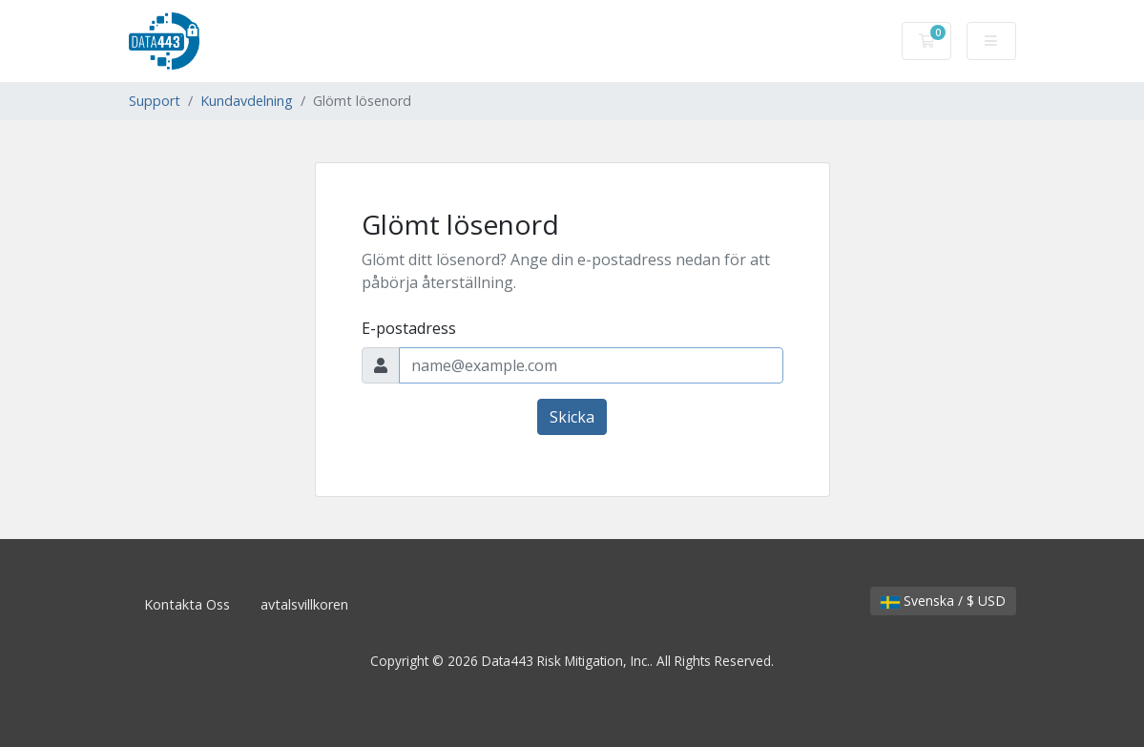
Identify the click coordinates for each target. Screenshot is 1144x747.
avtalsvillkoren (304, 604)
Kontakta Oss (187, 604)
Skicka (572, 416)
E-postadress (409, 328)
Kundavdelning (246, 101)
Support (154, 101)
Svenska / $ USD (943, 600)
